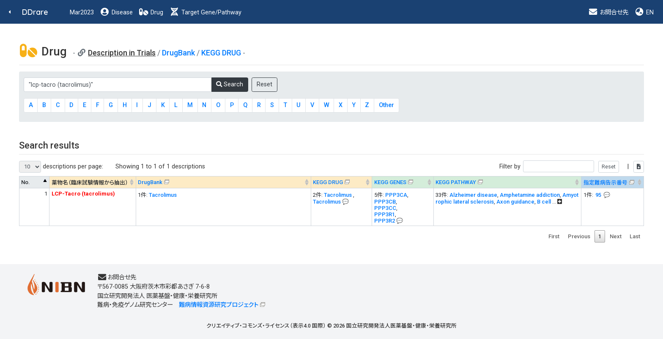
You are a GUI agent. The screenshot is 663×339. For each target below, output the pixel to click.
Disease (116, 12)
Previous (579, 236)
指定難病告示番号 (605, 182)
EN (644, 12)
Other (386, 105)
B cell (544, 201)
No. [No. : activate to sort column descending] (25, 182)
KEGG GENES (390, 182)
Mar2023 (82, 12)
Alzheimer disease (473, 195)
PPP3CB (385, 201)
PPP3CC (385, 208)
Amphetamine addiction (530, 195)
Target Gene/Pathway (205, 12)
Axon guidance (515, 201)
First (553, 236)
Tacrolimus (163, 195)
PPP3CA (396, 195)
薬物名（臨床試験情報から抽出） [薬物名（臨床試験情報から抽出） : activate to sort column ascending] (90, 182)
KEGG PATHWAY (456, 182)
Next (616, 236)
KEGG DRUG (221, 52)
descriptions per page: (61, 167)
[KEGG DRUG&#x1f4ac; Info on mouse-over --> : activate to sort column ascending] (341, 182)
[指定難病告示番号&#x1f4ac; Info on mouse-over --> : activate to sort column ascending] (612, 182)
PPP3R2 (384, 221)
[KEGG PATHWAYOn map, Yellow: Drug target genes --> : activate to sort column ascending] (507, 182)
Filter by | (571, 166)
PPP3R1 (384, 214)
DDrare (35, 12)
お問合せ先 (608, 12)
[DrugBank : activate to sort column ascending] (223, 182)
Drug (151, 12)
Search (229, 84)
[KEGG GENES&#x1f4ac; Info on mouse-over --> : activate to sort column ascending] (402, 182)
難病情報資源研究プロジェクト (218, 305)
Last (635, 236)
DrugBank (178, 52)
